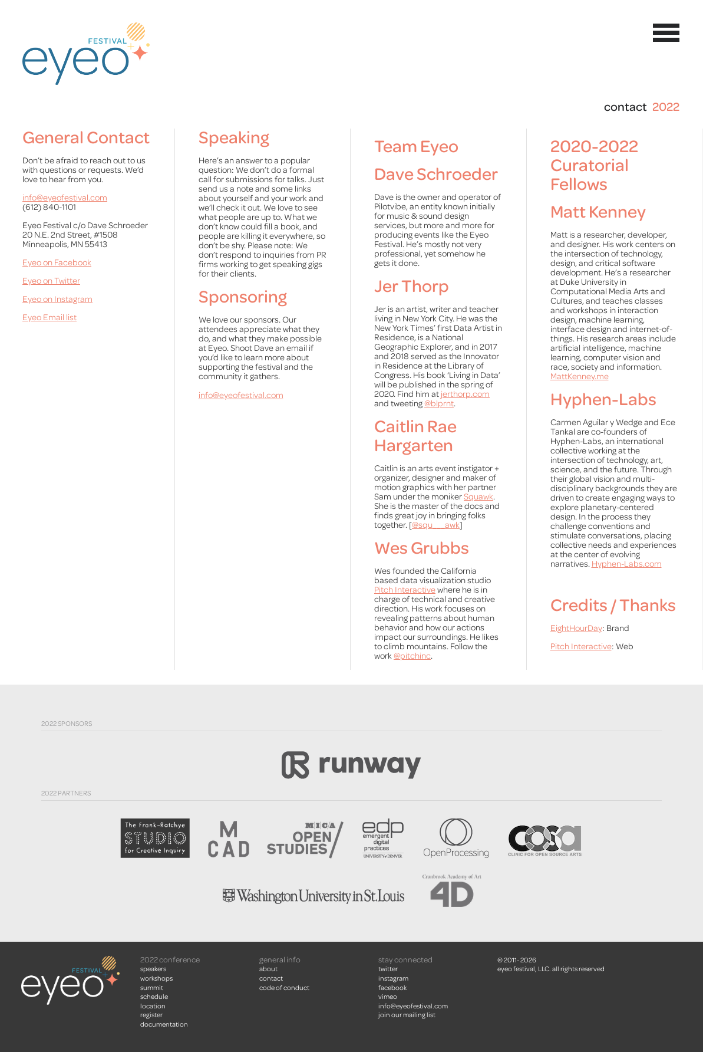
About (268, 968)
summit (151, 987)
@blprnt (439, 403)
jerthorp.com (465, 394)
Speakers (153, 968)
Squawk (478, 496)
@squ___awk (436, 525)
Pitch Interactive (404, 590)
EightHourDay (576, 628)
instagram (393, 978)
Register (151, 1014)
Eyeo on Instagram (57, 299)
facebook (392, 987)
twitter (388, 968)
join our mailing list (406, 1014)
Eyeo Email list (49, 317)
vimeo (387, 996)
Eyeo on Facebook (56, 262)
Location (153, 1006)
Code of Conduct (284, 987)
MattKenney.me (579, 376)
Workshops (156, 978)
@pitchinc (412, 656)
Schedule (154, 996)
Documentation (164, 1024)
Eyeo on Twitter (51, 281)
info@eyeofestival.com (64, 197)
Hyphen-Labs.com (627, 564)
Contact (271, 978)
